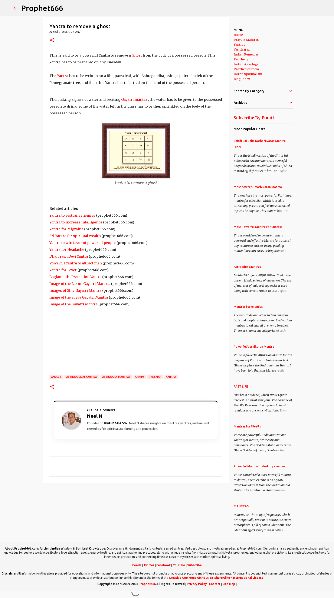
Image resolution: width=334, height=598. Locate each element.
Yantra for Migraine (66, 229)
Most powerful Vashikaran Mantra (258, 187)
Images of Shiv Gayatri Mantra (75, 290)
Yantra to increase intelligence (75, 222)
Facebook (163, 565)
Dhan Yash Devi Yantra (68, 256)
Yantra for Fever (63, 270)
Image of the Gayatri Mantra (73, 304)
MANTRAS (241, 506)
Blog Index (242, 79)
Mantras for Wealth (247, 426)
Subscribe (194, 565)
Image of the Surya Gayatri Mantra (78, 297)
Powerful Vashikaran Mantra (254, 346)
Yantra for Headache (66, 249)
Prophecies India (246, 69)
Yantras (239, 45)
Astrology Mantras (116, 376)
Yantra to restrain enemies (72, 215)
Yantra (62, 76)
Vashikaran (242, 49)
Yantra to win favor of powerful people (82, 243)
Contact (214, 584)
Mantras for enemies (248, 306)
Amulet (56, 376)
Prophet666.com (116, 423)
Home (238, 35)
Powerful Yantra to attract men (75, 263)
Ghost (137, 55)
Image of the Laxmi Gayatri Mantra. (79, 283)
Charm (139, 376)
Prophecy (241, 59)
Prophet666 (42, 8)
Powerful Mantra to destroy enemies (259, 466)
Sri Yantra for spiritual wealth (75, 236)
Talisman (155, 376)
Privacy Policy (197, 584)
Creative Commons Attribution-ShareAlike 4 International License (216, 577)
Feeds (136, 565)
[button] (52, 40)
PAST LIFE (241, 386)
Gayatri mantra (134, 99)
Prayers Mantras (246, 40)
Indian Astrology (246, 64)
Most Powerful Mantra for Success (258, 227)
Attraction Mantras (247, 266)
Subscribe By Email (254, 117)
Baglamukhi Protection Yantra (75, 277)
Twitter (148, 565)
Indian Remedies (246, 54)
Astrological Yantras (81, 376)
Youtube (179, 565)
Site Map (228, 584)
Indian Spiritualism (248, 74)
